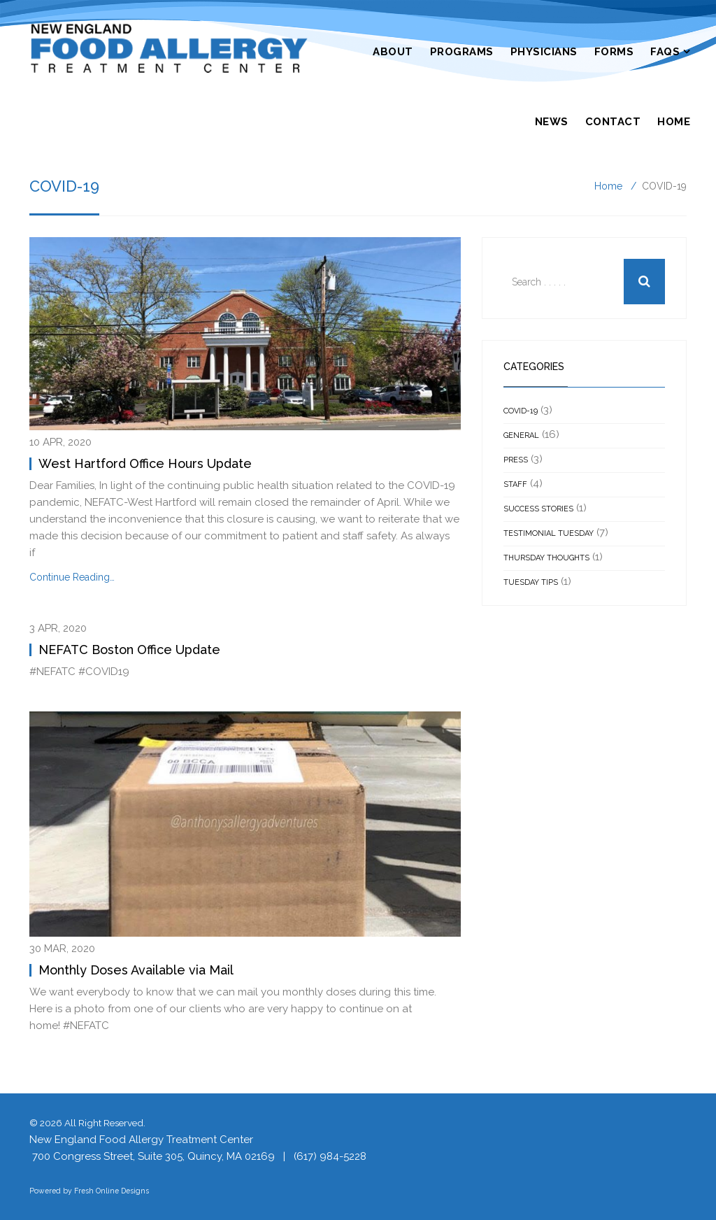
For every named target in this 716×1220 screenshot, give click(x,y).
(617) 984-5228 (330, 1156)
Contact (613, 121)
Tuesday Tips (530, 582)
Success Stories (538, 508)
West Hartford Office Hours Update (145, 463)
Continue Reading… (72, 577)
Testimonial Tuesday (548, 533)
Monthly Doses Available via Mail (136, 970)
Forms (614, 51)
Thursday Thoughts (546, 557)
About (393, 51)
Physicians (544, 51)
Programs (462, 51)
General (521, 435)
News (551, 121)
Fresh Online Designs (111, 1190)
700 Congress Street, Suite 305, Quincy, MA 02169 (153, 1156)
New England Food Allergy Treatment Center (141, 1139)
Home (673, 121)
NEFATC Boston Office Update (129, 649)
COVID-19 (520, 411)
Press (515, 459)
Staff (515, 484)
